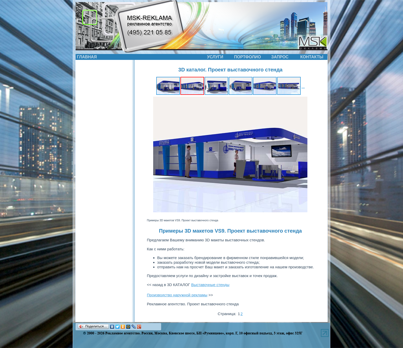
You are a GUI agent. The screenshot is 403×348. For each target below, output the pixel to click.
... (303, 86)
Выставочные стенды (210, 284)
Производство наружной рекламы (177, 295)
